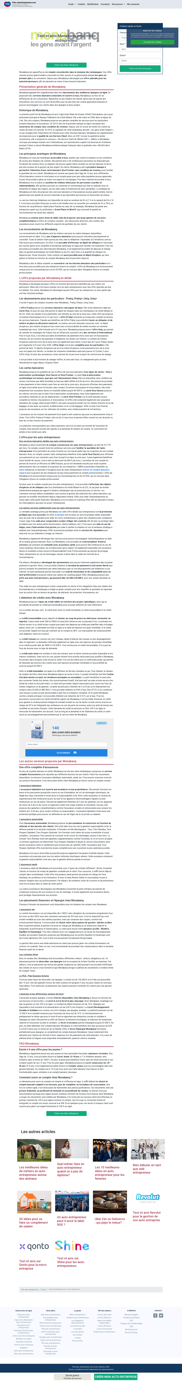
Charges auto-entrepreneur (50, 1337)
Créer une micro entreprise (24, 1336)
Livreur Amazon (104, 1326)
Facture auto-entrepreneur (51, 1326)
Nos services (77, 1341)
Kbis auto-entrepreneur (23, 1354)
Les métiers (77, 1335)
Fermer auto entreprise (23, 1345)
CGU (131, 1321)
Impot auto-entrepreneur (50, 1340)
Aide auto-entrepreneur (50, 1315)
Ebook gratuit (72, 1377)
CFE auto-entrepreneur (50, 1343)
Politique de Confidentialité (131, 1324)
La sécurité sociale (77, 1326)
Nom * (122, 44)
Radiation (24, 1348)
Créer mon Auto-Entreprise (116, 1376)
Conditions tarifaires (131, 1318)
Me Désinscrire (131, 1329)
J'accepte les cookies (152, 42)
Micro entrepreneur (77, 1315)
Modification (93, 4)
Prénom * (124, 32)
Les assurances (77, 1332)
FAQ (131, 1326)
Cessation (105, 4)
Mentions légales (131, 1315)
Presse (43, 1290)
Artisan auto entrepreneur (104, 1332)
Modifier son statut (23, 1339)
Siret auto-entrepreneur (24, 1351)
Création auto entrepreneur (77, 1318)
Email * (123, 55)
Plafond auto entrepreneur (51, 1323)
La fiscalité (77, 1329)
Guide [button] (71, 4)
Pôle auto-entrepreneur (29, 1290)
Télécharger (66, 753)
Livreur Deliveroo (104, 1318)
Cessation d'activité (24, 1342)
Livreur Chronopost (104, 1329)
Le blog (78, 1338)
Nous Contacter (131, 1332)
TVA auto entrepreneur (50, 1329)
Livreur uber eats (104, 1315)
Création (81, 4)
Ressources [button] (117, 4)
